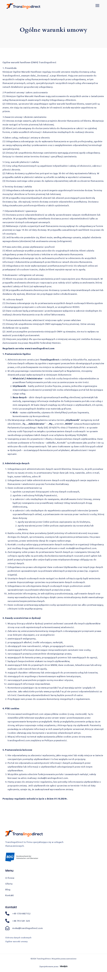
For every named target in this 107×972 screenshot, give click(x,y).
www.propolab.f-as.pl (52, 687)
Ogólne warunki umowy (16, 941)
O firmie (9, 877)
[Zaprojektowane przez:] (64, 966)
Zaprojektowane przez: (49, 966)
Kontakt (9, 895)
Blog (7, 889)
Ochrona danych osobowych (18, 937)
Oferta (8, 883)
